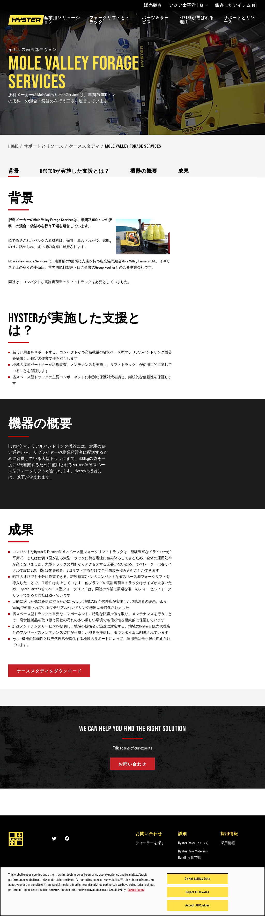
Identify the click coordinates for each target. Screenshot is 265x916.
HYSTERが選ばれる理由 (197, 19)
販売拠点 (153, 5)
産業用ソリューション (62, 19)
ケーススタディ (84, 146)
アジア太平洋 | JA (188, 5)
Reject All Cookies (197, 894)
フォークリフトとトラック (109, 19)
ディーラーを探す (150, 843)
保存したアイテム (236, 5)
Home (13, 146)
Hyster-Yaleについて (193, 843)
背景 (13, 171)
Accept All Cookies (197, 908)
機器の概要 (143, 171)
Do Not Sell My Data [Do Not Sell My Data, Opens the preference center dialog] (197, 881)
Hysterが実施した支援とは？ (74, 171)
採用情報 (227, 843)
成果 (183, 171)
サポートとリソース (239, 19)
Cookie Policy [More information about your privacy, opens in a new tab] (136, 892)
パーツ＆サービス (155, 19)
